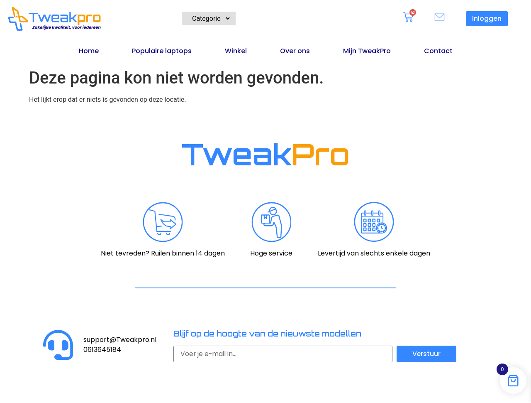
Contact (438, 51)
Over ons (295, 51)
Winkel (236, 51)
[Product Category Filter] (206, 18)
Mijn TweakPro (367, 51)
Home (89, 51)
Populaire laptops (162, 51)
